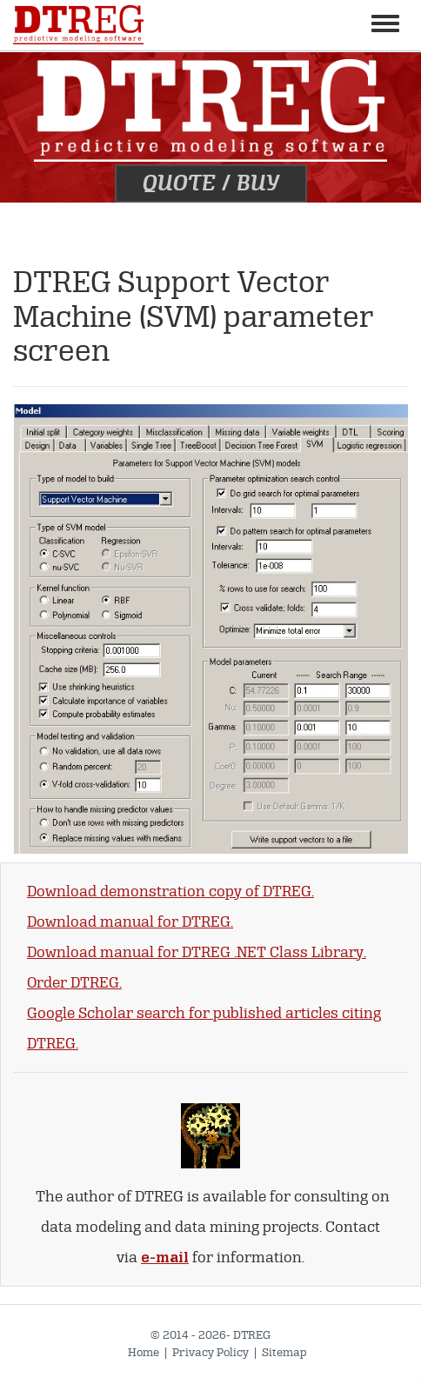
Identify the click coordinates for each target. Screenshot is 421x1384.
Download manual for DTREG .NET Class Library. (196, 952)
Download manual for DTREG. (130, 922)
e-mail (165, 1257)
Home (143, 1353)
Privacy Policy (210, 1353)
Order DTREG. (74, 983)
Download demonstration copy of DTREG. (170, 891)
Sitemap (284, 1353)
